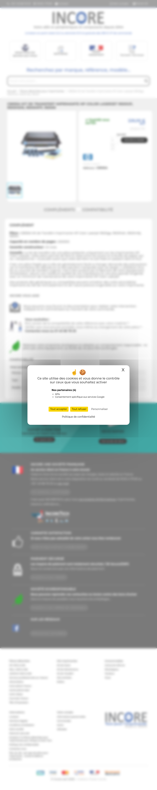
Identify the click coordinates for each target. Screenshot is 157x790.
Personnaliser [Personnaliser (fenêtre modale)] (99, 409)
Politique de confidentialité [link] (78, 416)
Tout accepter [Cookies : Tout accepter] (58, 409)
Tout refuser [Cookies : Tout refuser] (79, 409)
